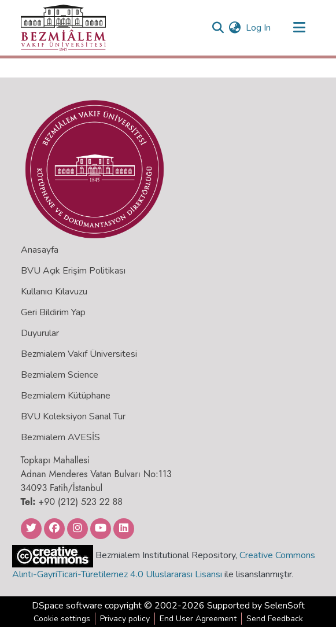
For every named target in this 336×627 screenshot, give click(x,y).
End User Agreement (198, 618)
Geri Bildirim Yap (53, 312)
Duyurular (40, 333)
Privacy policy (125, 618)
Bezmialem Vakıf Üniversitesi (79, 354)
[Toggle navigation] (299, 28)
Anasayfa (39, 250)
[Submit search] (218, 28)
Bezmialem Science (59, 374)
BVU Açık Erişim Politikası (73, 270)
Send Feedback (274, 618)
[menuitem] (235, 28)
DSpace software (67, 605)
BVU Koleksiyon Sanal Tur (73, 416)
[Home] (63, 28)
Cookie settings (62, 618)
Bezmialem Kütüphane (65, 395)
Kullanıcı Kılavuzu (54, 291)
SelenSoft (284, 605)
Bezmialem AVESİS (60, 437)
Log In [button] (259, 27)
